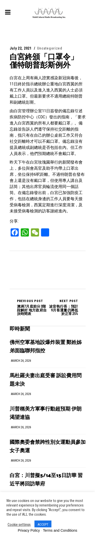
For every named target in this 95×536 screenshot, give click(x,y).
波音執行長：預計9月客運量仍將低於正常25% (63, 307)
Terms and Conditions (60, 530)
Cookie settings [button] (19, 524)
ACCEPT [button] (42, 524)
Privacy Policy (29, 530)
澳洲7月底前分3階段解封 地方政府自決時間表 (32, 307)
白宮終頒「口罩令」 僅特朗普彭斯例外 (44, 60)
